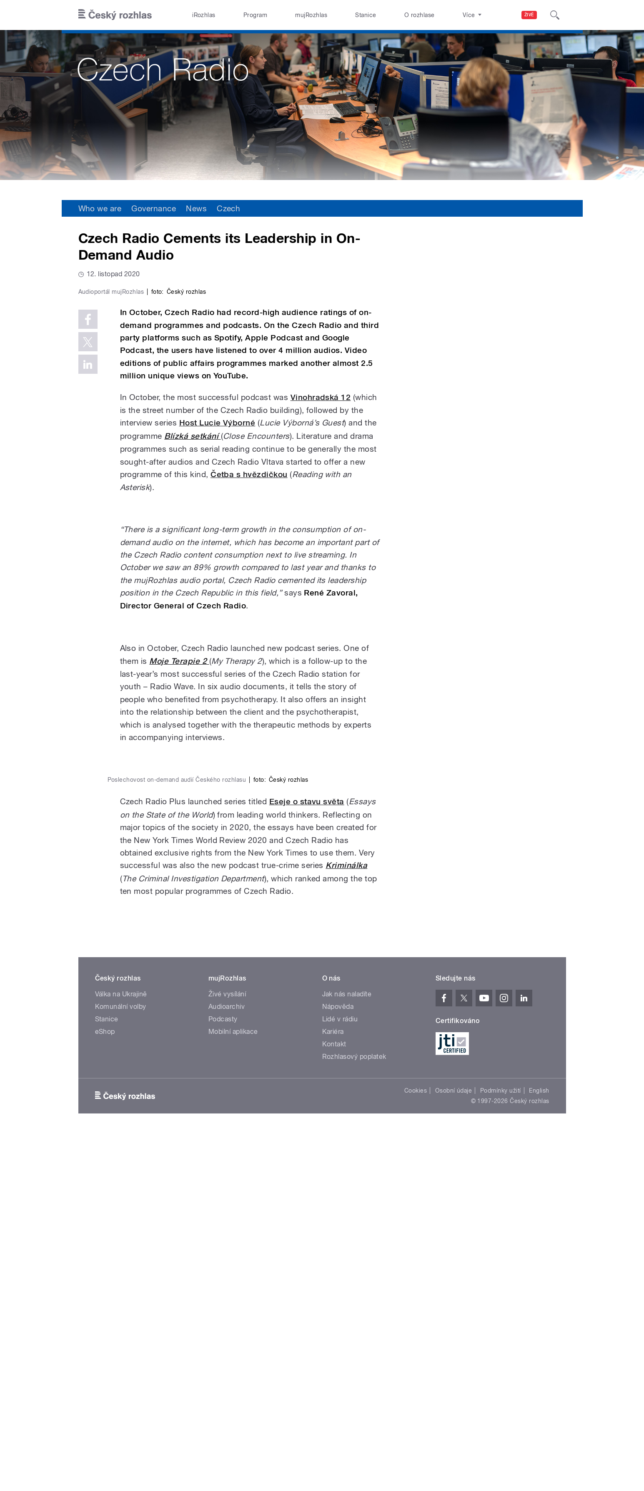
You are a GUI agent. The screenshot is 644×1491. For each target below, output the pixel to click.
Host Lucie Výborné (217, 600)
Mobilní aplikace (233, 1389)
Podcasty (223, 1377)
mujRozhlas (311, 15)
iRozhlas (204, 15)
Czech (228, 208)
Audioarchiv (226, 1364)
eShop (105, 1389)
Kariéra (333, 1389)
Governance (153, 208)
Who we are (100, 208)
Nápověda (338, 1364)
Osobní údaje (453, 1448)
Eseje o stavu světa (306, 1159)
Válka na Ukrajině (121, 1352)
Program (255, 15)
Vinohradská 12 (321, 574)
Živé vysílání (227, 1352)
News (196, 208)
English (539, 1448)
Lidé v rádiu (340, 1377)
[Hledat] (555, 15)
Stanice (365, 15)
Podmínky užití (500, 1448)
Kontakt (334, 1402)
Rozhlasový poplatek (354, 1414)
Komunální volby (120, 1364)
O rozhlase (419, 15)
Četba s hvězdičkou (249, 651)
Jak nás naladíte (347, 1352)
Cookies (415, 1448)
